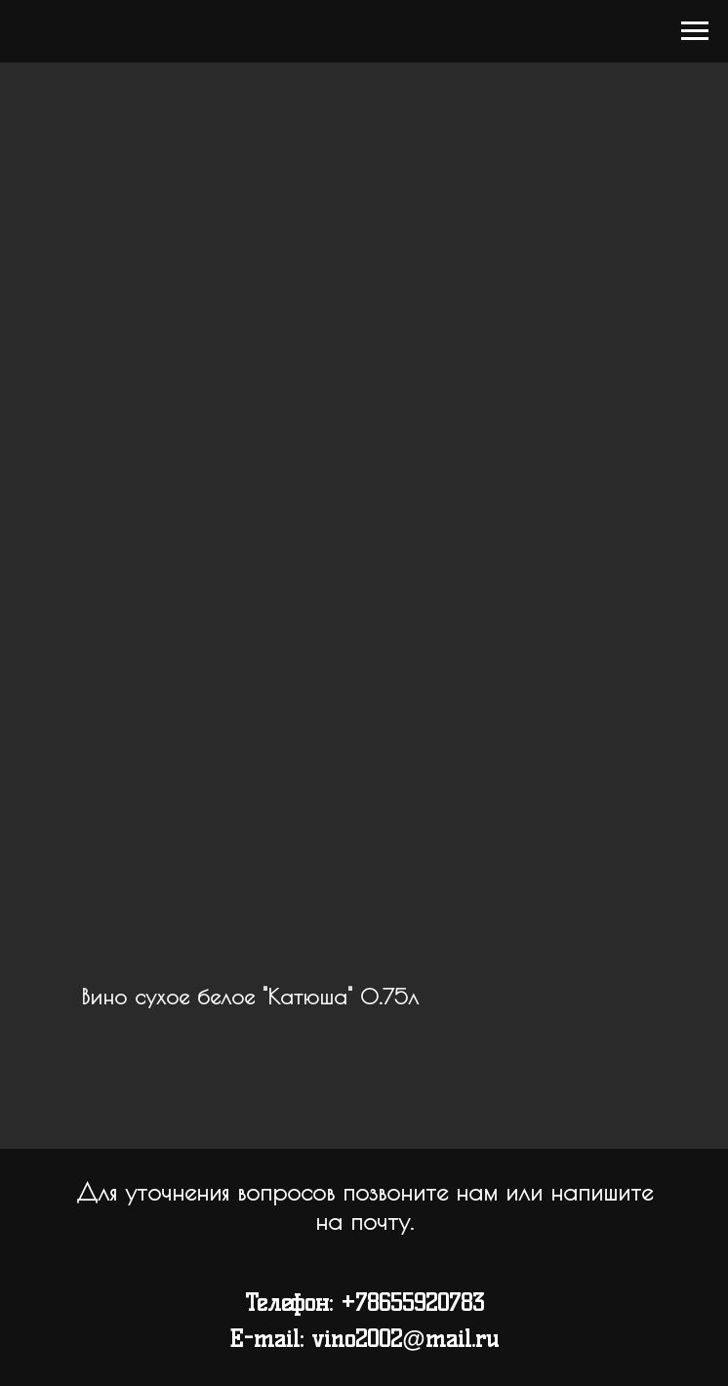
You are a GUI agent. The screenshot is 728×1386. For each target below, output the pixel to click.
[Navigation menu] (694, 31)
